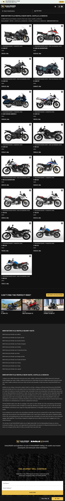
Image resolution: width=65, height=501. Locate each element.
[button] (16, 39)
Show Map (45, 498)
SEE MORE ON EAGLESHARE (55, 295)
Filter (57, 498)
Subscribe (32, 492)
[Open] (32, 10)
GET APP (61, 2)
